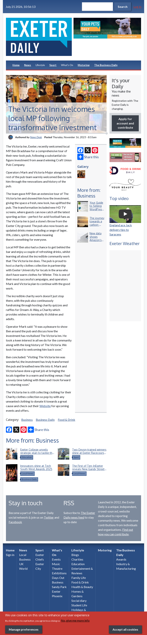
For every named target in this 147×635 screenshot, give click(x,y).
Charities (77, 559)
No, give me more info (75, 620)
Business (27, 419)
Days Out (58, 577)
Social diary (79, 600)
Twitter (49, 517)
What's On (67, 65)
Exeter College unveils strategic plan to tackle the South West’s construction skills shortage (37, 454)
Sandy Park (59, 587)
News (27, 65)
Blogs (75, 555)
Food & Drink (66, 419)
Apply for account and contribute (125, 123)
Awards (121, 559)
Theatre (57, 568)
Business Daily (45, 419)
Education (27, 457)
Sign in (10, 555)
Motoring (84, 65)
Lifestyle (40, 65)
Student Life (79, 605)
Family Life (78, 577)
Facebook (15, 522)
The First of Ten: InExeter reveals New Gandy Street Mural (88, 469)
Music (56, 564)
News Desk (36, 137)
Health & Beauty (82, 587)
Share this (88, 157)
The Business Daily (106, 65)
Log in (137, 6)
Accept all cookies (125, 629)
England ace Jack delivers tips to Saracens (120, 229)
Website (45, 406)
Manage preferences (23, 629)
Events (56, 559)
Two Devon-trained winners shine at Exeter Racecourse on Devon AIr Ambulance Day (89, 454)
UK (21, 564)
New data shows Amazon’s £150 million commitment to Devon (97, 242)
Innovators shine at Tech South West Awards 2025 (36, 467)
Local (22, 555)
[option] (107, 28)
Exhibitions (59, 573)
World (23, 568)
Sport (52, 65)
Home (16, 65)
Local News (27, 473)
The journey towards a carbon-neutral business (97, 224)
